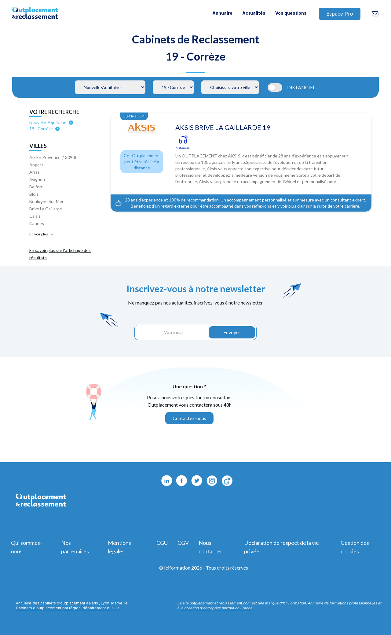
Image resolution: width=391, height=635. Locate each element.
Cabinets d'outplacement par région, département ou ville (68, 608)
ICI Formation (294, 603)
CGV (183, 542)
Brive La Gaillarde (45, 208)
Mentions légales (119, 547)
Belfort (36, 186)
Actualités (253, 13)
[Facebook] (182, 480)
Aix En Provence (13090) (52, 157)
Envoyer (231, 332)
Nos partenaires (75, 547)
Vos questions (291, 13)
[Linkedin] (166, 480)
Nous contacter (210, 547)
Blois (33, 194)
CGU (162, 542)
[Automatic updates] (276, 87)
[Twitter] (197, 480)
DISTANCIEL (301, 87)
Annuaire (222, 13)
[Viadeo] (212, 480)
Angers (36, 164)
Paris (94, 603)
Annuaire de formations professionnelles (342, 603)
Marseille (119, 603)
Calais (35, 216)
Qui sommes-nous (26, 547)
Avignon (37, 179)
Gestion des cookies (355, 547)
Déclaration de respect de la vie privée (281, 547)
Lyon (105, 603)
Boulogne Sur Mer (46, 201)
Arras (34, 172)
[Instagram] (227, 480)
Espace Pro (339, 14)
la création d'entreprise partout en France (216, 608)
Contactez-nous (189, 418)
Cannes (36, 223)
